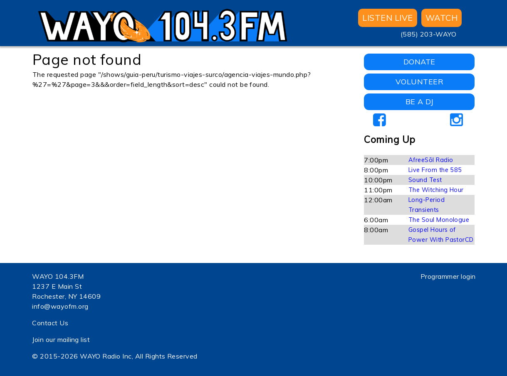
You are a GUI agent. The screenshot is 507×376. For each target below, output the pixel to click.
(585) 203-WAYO (429, 34)
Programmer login (448, 276)
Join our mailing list (61, 339)
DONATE (419, 61)
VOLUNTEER (419, 81)
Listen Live (387, 17)
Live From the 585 (435, 170)
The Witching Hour (436, 190)
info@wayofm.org (60, 306)
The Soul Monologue (439, 220)
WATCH (441, 17)
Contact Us (50, 323)
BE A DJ (419, 101)
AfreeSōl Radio (430, 160)
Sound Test (425, 180)
